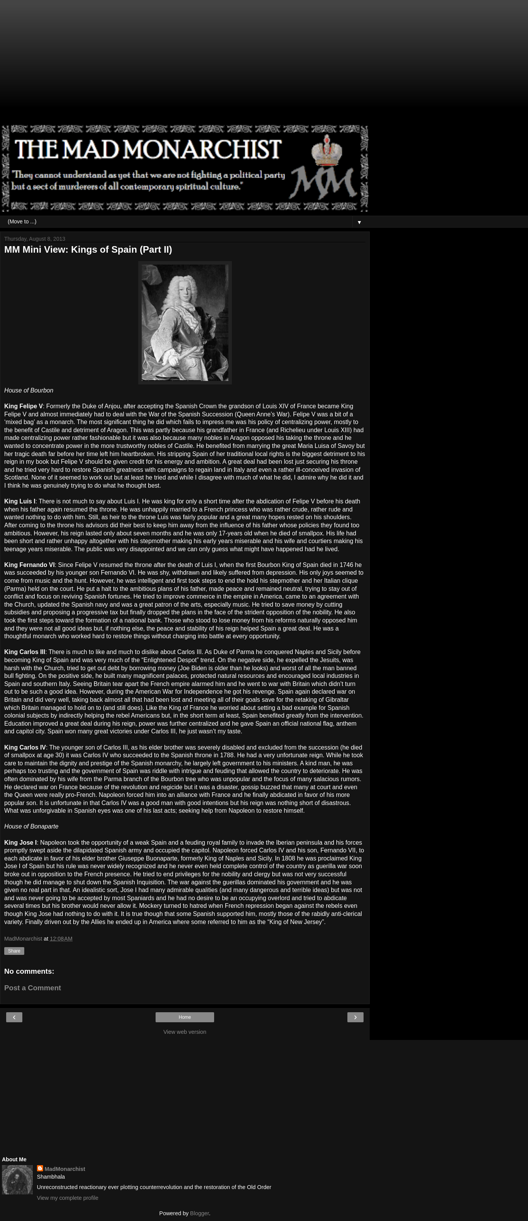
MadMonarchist (65, 1169)
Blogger (199, 1213)
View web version (184, 1032)
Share (14, 951)
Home (185, 1017)
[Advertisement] (185, 65)
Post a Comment (32, 988)
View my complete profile (68, 1198)
